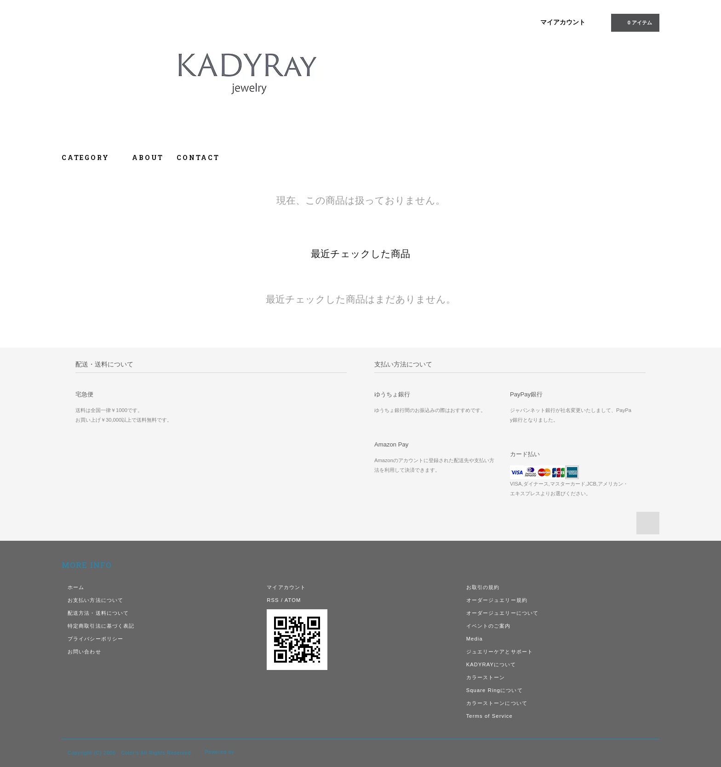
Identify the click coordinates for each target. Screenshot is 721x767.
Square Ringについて (494, 690)
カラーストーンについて (496, 703)
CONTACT (198, 157)
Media (474, 638)
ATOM (293, 600)
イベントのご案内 (488, 626)
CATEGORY (90, 157)
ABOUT (148, 157)
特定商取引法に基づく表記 (101, 626)
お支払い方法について (95, 600)
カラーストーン (485, 677)
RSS (273, 600)
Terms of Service (489, 716)
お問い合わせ (84, 651)
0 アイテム (634, 22)
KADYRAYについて (491, 664)
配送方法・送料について (98, 613)
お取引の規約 (483, 587)
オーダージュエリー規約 (496, 600)
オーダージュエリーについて (502, 613)
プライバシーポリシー (95, 638)
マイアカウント (562, 22)
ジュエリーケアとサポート (499, 651)
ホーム (76, 587)
